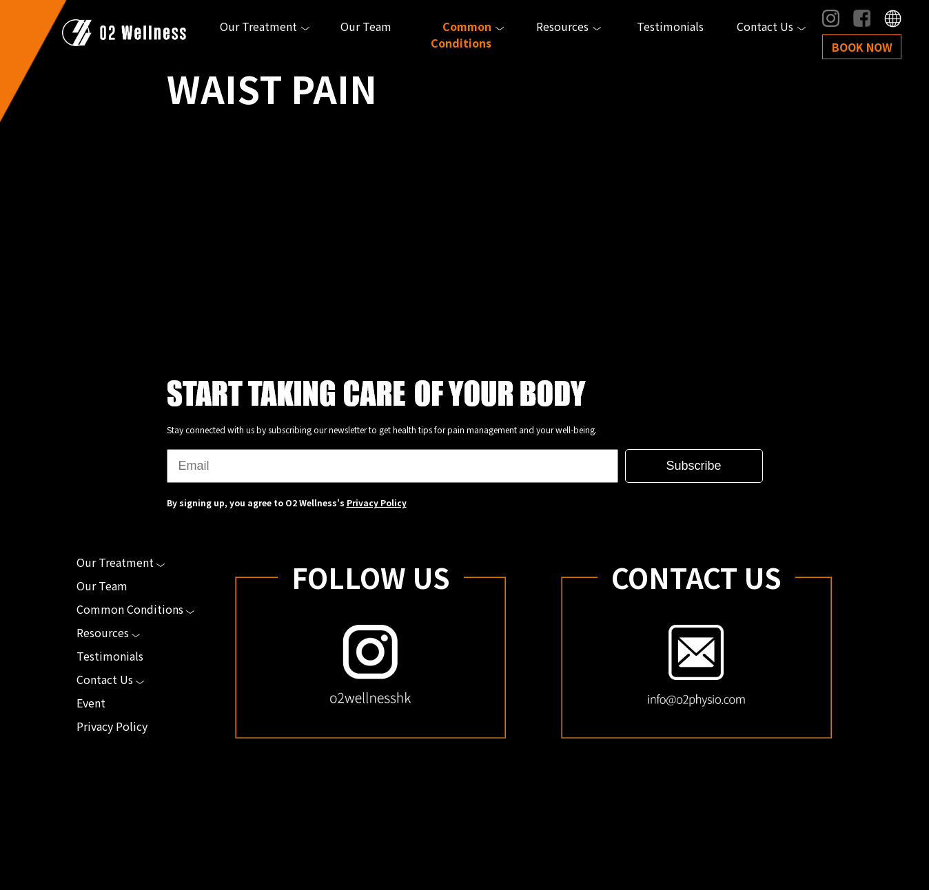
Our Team (365, 26)
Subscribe (693, 466)
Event (90, 702)
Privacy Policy (377, 502)
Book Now (862, 47)
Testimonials (670, 26)
